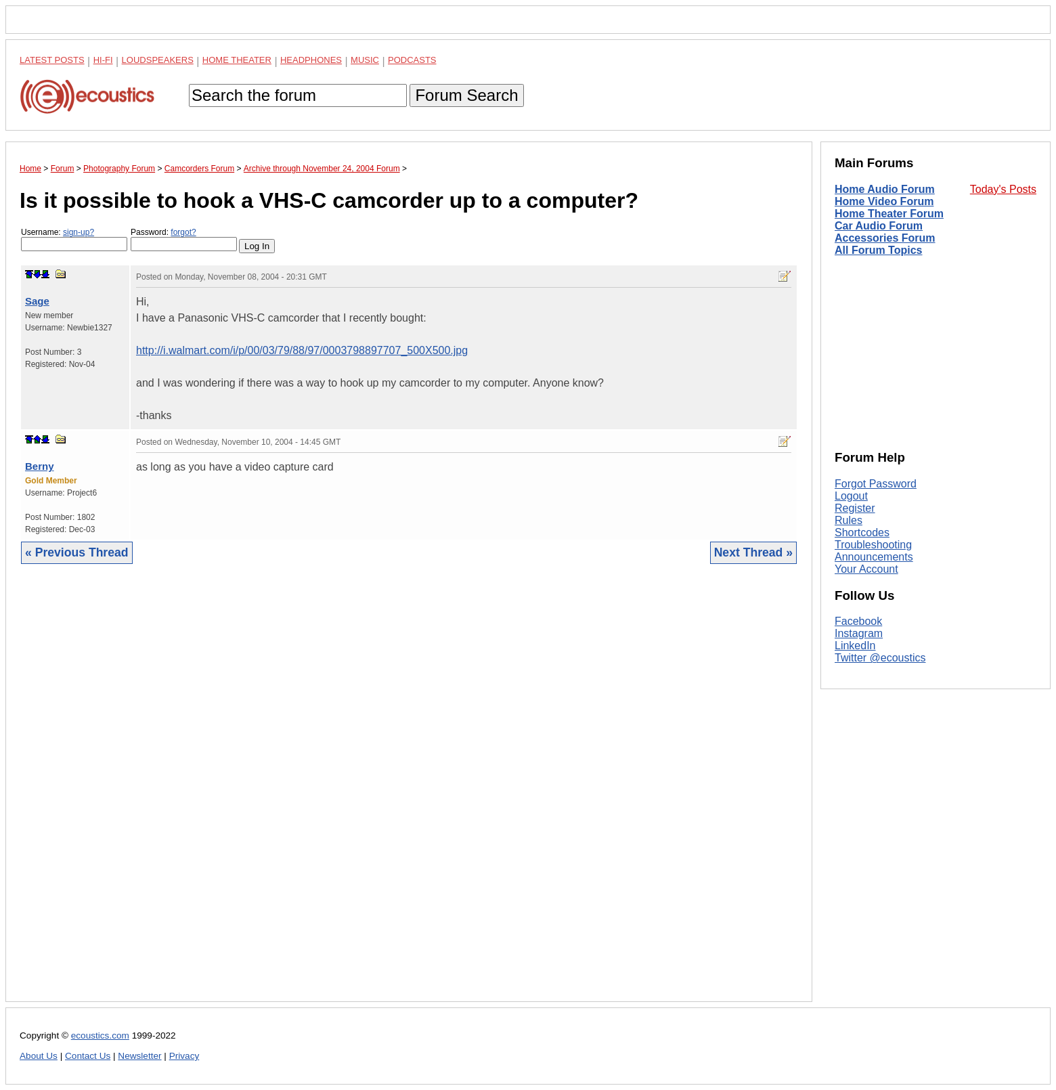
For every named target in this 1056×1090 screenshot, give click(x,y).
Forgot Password (876, 483)
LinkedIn (855, 645)
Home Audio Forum (885, 189)
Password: (184, 239)
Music (365, 60)
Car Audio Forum (879, 226)
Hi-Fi (103, 60)
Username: (74, 239)
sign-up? (78, 232)
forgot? (183, 232)
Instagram (859, 633)
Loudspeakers (158, 60)
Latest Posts (52, 60)
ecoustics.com (100, 1035)
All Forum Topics (878, 250)
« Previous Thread (77, 552)
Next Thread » (753, 552)
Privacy (184, 1056)
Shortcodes (862, 532)
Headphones (311, 60)
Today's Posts (1003, 189)
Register (855, 508)
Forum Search (466, 95)
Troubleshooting (873, 544)
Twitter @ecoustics (880, 657)
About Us (39, 1056)
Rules (848, 520)
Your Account (866, 569)
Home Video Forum (884, 201)
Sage (37, 301)
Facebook (858, 621)
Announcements (874, 557)
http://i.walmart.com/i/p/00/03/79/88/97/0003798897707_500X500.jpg (302, 350)
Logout (851, 496)
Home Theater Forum (889, 213)
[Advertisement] (409, 793)
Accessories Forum (885, 238)
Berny (39, 466)
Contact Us (87, 1056)
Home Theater (236, 60)
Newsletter (139, 1056)
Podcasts (412, 60)
